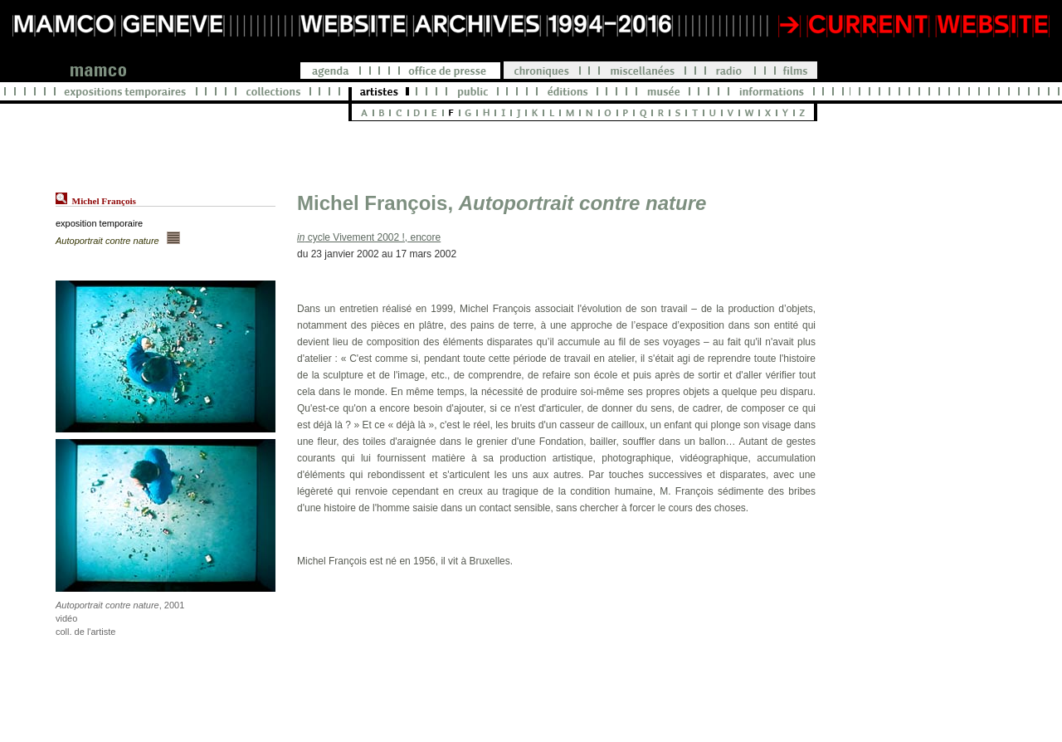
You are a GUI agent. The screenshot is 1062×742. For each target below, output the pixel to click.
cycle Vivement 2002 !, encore (369, 237)
